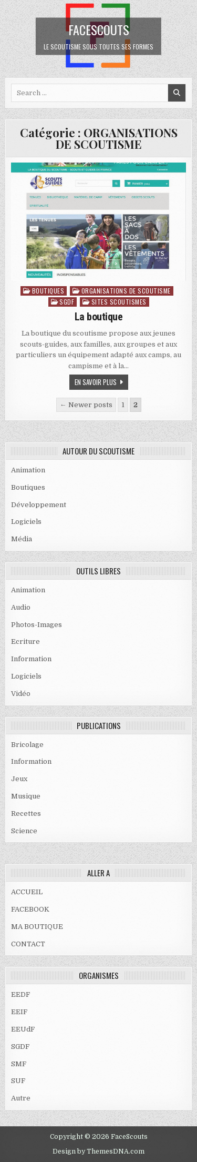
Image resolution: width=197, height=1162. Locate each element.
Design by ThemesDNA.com (98, 1151)
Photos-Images (36, 625)
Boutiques (48, 290)
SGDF (66, 301)
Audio (20, 607)
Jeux (19, 779)
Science (24, 831)
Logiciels (26, 522)
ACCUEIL (27, 892)
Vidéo (20, 694)
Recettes (26, 813)
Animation (28, 470)
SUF (18, 1081)
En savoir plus (96, 382)
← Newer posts (86, 405)
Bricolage (27, 745)
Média (21, 539)
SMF (18, 1064)
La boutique (99, 316)
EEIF (19, 1012)
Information (31, 659)
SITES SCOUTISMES (119, 301)
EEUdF (23, 1029)
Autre (20, 1098)
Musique (25, 796)
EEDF (20, 994)
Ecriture (25, 641)
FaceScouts (98, 28)
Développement (38, 505)
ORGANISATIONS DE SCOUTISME (126, 290)
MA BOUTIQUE (37, 927)
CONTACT (28, 944)
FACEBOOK (30, 909)
